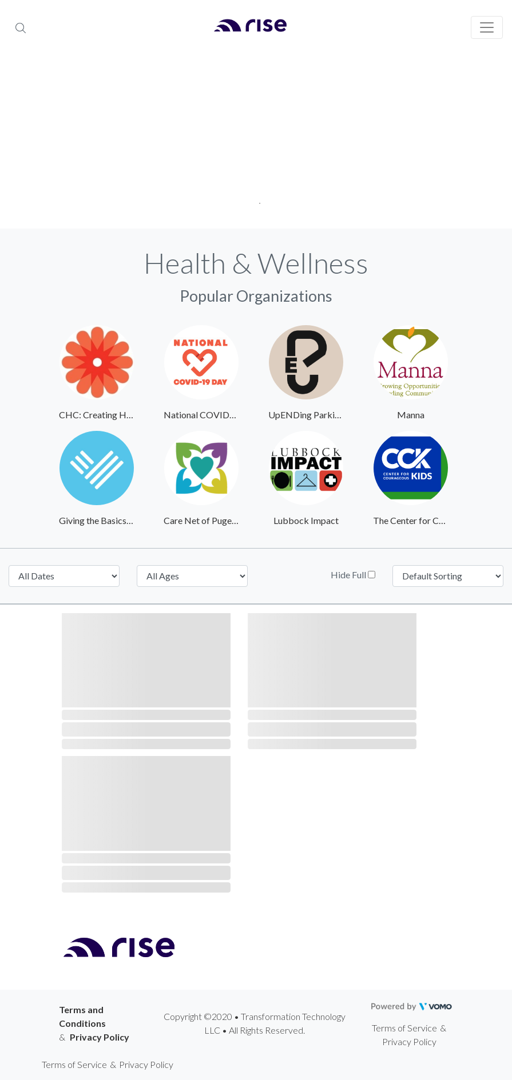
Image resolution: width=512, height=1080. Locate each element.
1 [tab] (256, 200)
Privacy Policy (99, 1036)
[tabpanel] (256, 143)
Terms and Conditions (82, 1016)
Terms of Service (404, 1027)
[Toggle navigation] (487, 27)
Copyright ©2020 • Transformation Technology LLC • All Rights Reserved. (255, 1023)
